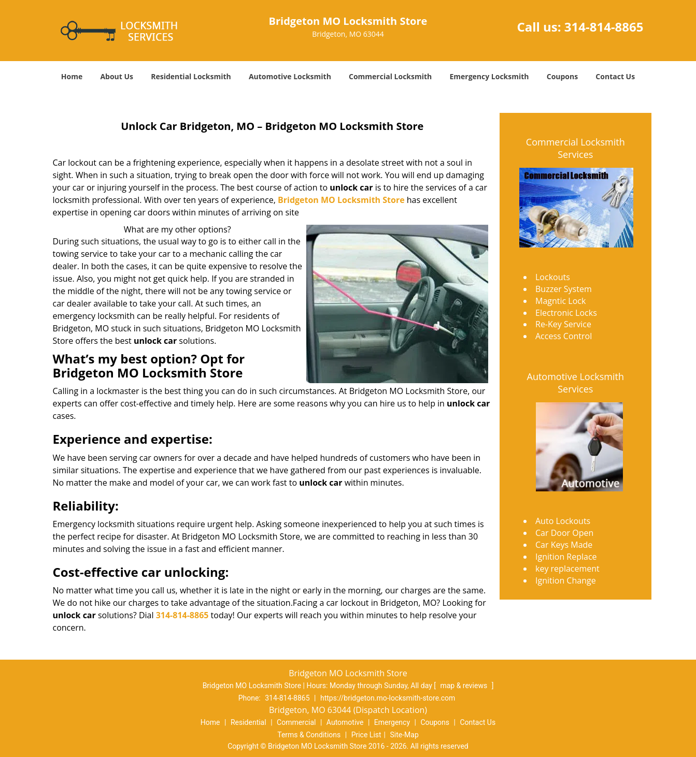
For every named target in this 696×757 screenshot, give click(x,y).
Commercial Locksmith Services (575, 148)
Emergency (392, 722)
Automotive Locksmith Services (575, 382)
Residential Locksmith (191, 76)
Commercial (296, 722)
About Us (116, 76)
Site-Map (404, 735)
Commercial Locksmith (390, 76)
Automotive (345, 722)
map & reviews (464, 685)
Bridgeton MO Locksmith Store (341, 200)
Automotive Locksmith (290, 76)
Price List (366, 735)
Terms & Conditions (308, 735)
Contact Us (615, 76)
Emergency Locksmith (489, 76)
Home (71, 76)
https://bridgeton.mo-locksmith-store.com (387, 698)
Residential (248, 722)
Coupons (562, 76)
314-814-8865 (604, 26)
